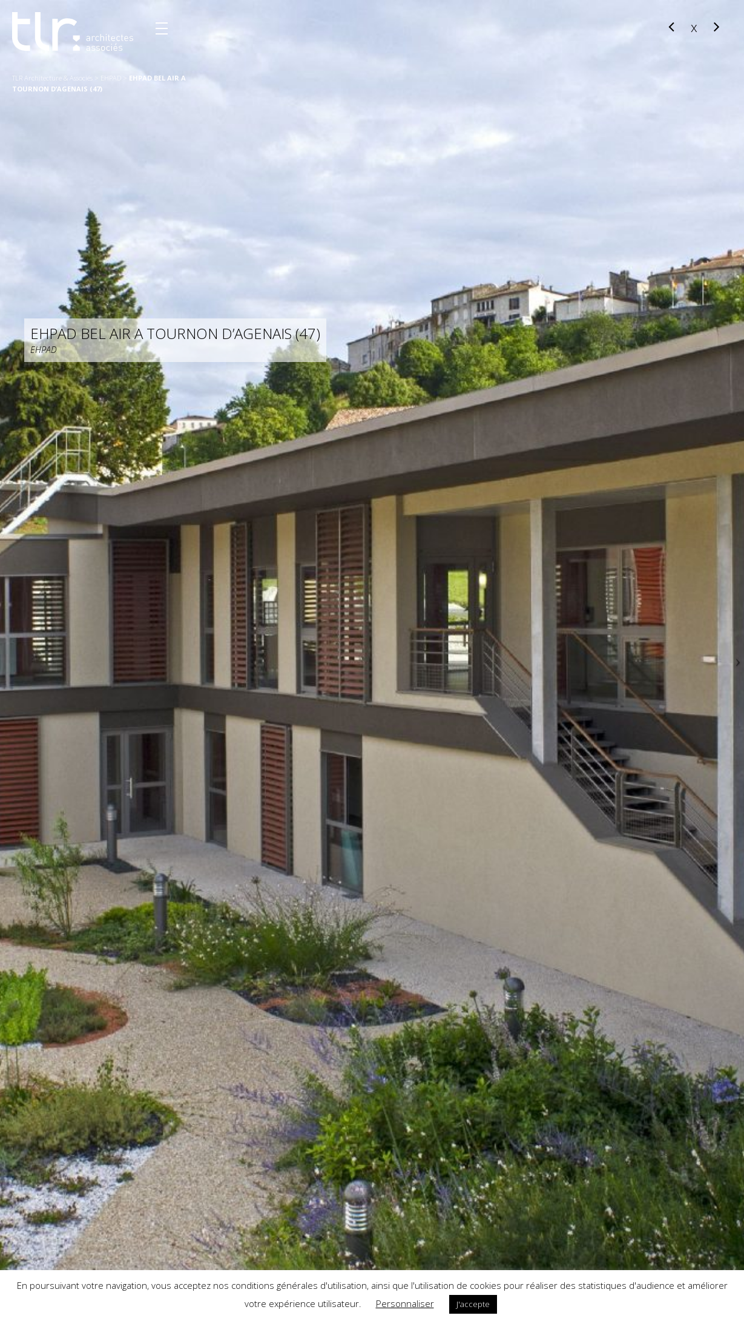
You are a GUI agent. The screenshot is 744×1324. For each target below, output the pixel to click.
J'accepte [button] (473, 1304)
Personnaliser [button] (405, 1303)
